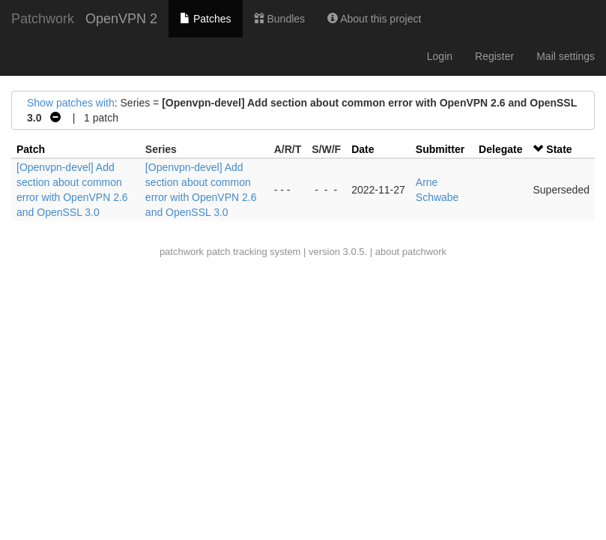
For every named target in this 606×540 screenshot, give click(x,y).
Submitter (440, 149)
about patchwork (410, 251)
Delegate (500, 149)
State (559, 149)
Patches (205, 19)
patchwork (182, 251)
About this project (374, 19)
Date (362, 149)
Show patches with (71, 103)
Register (494, 56)
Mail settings (565, 56)
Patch (30, 149)
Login (439, 56)
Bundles (279, 19)
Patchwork (42, 18)
